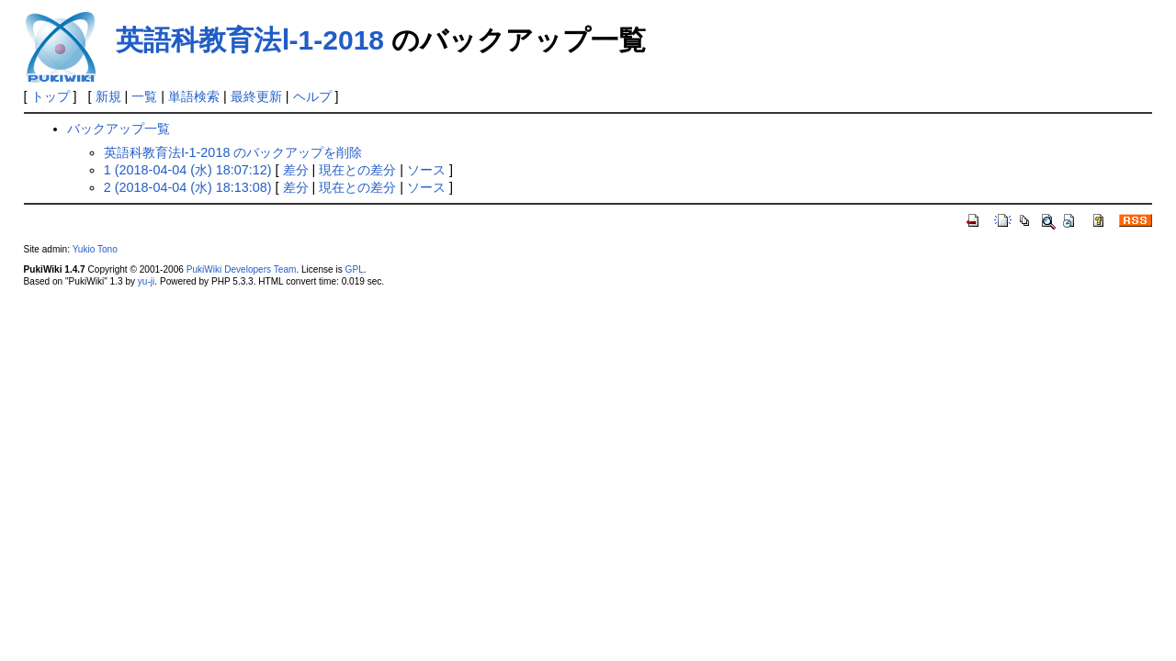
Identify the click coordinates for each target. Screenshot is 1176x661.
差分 (296, 169)
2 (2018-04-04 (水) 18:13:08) (188, 187)
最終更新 (256, 96)
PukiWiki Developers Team (242, 269)
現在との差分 (357, 169)
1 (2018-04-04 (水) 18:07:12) (188, 169)
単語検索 (194, 96)
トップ (50, 96)
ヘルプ (312, 96)
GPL (354, 269)
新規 (108, 96)
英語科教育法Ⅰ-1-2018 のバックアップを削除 (233, 152)
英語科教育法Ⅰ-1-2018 (250, 40)
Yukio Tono (95, 249)
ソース (426, 169)
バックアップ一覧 (118, 128)
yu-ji (146, 281)
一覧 (144, 96)
